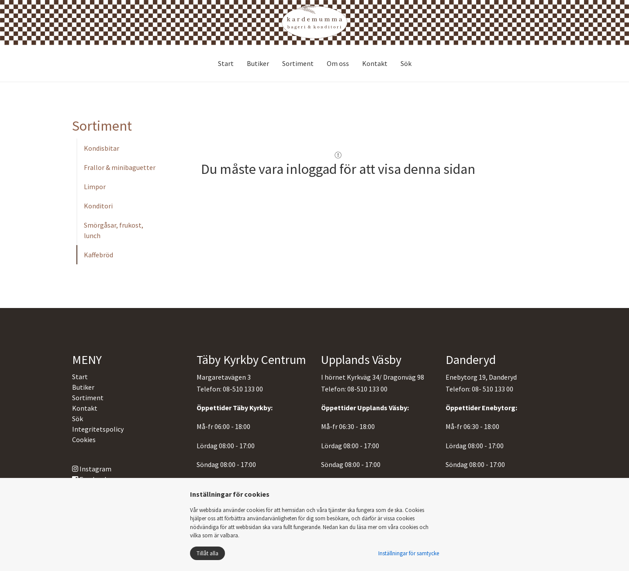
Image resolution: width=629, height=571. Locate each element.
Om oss (338, 63)
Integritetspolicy (98, 429)
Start (226, 63)
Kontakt (374, 63)
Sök (406, 63)
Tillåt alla (207, 553)
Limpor (95, 186)
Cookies (84, 439)
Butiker (258, 63)
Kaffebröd (98, 254)
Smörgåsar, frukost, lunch (113, 230)
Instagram (91, 468)
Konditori (98, 205)
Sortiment (298, 63)
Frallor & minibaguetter (120, 167)
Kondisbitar (101, 148)
